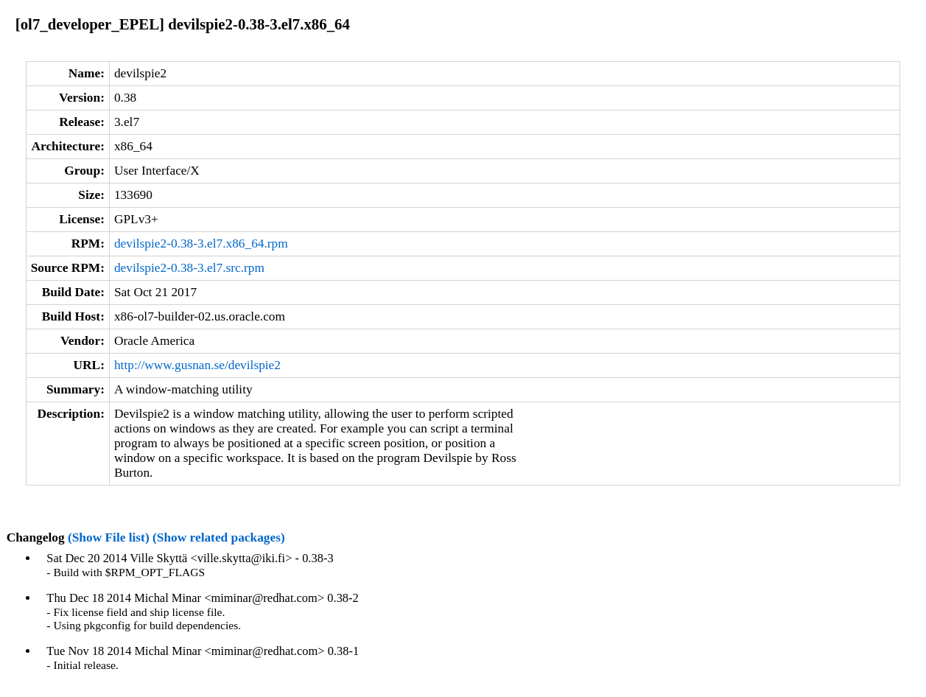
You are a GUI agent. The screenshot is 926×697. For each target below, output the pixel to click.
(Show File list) (109, 537)
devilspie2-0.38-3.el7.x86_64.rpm (201, 244)
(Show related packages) (218, 537)
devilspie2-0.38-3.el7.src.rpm (189, 268)
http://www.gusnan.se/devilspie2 (197, 365)
